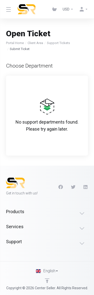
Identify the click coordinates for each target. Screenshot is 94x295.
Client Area (35, 43)
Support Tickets (58, 43)
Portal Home (15, 43)
